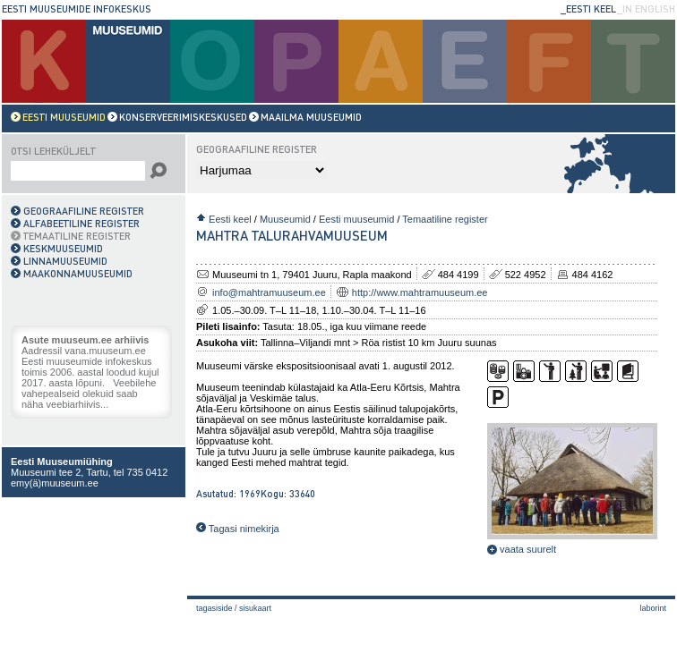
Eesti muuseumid (356, 219)
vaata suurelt (521, 549)
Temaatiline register (444, 219)
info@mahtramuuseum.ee (269, 292)
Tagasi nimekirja (237, 528)
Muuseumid (285, 219)
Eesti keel (230, 219)
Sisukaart (255, 608)
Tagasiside (214, 608)
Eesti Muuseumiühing (62, 461)
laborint (652, 608)
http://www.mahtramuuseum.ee (420, 292)
